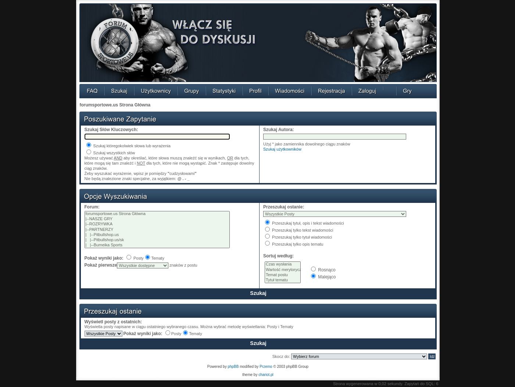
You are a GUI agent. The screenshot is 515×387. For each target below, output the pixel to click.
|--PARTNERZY (157, 229)
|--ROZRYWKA (157, 224)
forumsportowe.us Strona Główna (115, 105)
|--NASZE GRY (157, 219)
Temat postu (282, 275)
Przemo (266, 367)
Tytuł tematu (282, 280)
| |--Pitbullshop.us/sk (157, 240)
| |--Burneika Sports (157, 245)
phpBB (233, 367)
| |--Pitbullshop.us (157, 235)
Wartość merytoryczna (282, 269)
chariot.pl (265, 375)
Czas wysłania (282, 264)
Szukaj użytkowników (282, 149)
